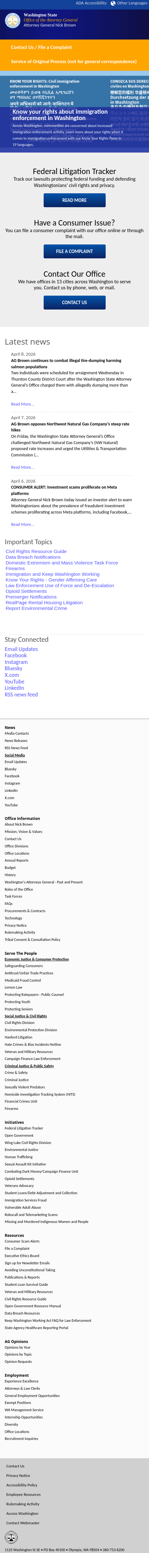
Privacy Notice (16, 926)
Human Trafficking (19, 1157)
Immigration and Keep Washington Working (53, 574)
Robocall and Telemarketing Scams (31, 1215)
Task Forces (13, 896)
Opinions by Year (17, 1347)
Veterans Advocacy (19, 1186)
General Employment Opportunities (32, 1396)
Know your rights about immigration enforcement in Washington (60, 115)
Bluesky (10, 769)
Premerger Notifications (31, 596)
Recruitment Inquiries (21, 1439)
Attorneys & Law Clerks (22, 1389)
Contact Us (13, 839)
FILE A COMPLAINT (74, 251)
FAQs (8, 904)
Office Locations (17, 854)
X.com (9, 798)
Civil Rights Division (19, 1023)
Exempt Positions (18, 1403)
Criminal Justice (17, 1080)
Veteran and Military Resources (29, 1052)
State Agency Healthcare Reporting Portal (36, 1328)
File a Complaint (17, 1249)
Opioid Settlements (26, 591)
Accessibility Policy (21, 1485)
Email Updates (16, 762)
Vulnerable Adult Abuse (23, 1208)
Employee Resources (23, 1494)
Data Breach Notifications (33, 557)
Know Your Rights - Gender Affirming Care (51, 579)
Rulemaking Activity (20, 932)
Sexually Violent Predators (25, 1087)
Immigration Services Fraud (26, 1200)
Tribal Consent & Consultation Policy (32, 940)
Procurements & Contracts (25, 911)
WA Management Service (24, 1410)
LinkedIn (11, 791)
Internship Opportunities (24, 1417)
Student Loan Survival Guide (26, 1285)
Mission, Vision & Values (23, 832)
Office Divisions (16, 846)
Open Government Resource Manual (33, 1306)
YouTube (11, 805)
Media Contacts (17, 733)
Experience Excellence (22, 1381)
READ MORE (74, 200)
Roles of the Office (19, 890)
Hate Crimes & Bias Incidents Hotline (33, 1045)
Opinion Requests (18, 1362)
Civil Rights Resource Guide (36, 551)
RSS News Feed (16, 748)
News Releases (16, 741)
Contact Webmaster (23, 1522)
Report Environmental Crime (36, 608)
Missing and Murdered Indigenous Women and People (46, 1222)
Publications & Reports (22, 1277)
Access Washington (22, 1513)
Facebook (12, 776)
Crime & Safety (16, 1073)
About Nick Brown (19, 824)
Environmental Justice (21, 1150)
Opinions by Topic (18, 1354)
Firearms (15, 568)
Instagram (12, 783)
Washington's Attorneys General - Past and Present (44, 882)
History (10, 875)
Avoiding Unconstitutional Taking (30, 1270)
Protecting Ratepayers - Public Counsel (34, 995)
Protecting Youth (17, 1002)
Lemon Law (13, 987)
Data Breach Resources (22, 1313)
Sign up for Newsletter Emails (27, 1263)
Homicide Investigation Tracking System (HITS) (40, 1095)
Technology (13, 918)
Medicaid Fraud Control (23, 980)
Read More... (22, 404)
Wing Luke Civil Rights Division (28, 1143)
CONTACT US (74, 302)
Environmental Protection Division (31, 1030)
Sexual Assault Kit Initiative (25, 1164)
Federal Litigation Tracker (24, 1128)
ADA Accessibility (91, 3)
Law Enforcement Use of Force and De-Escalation (60, 585)
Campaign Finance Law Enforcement (32, 1059)
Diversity (11, 1425)
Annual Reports (16, 860)
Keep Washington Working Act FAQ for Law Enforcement (48, 1321)
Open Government (19, 1136)
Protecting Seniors (19, 1009)
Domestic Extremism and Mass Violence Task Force (62, 562)
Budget (10, 868)
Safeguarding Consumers (24, 966)
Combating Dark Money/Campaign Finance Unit (41, 1172)
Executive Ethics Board (22, 1256)
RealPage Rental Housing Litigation (44, 602)
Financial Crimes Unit (21, 1101)
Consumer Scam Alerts (22, 1241)
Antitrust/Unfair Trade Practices (29, 973)
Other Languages (129, 3)
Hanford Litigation (18, 1037)
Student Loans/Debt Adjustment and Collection (41, 1193)
